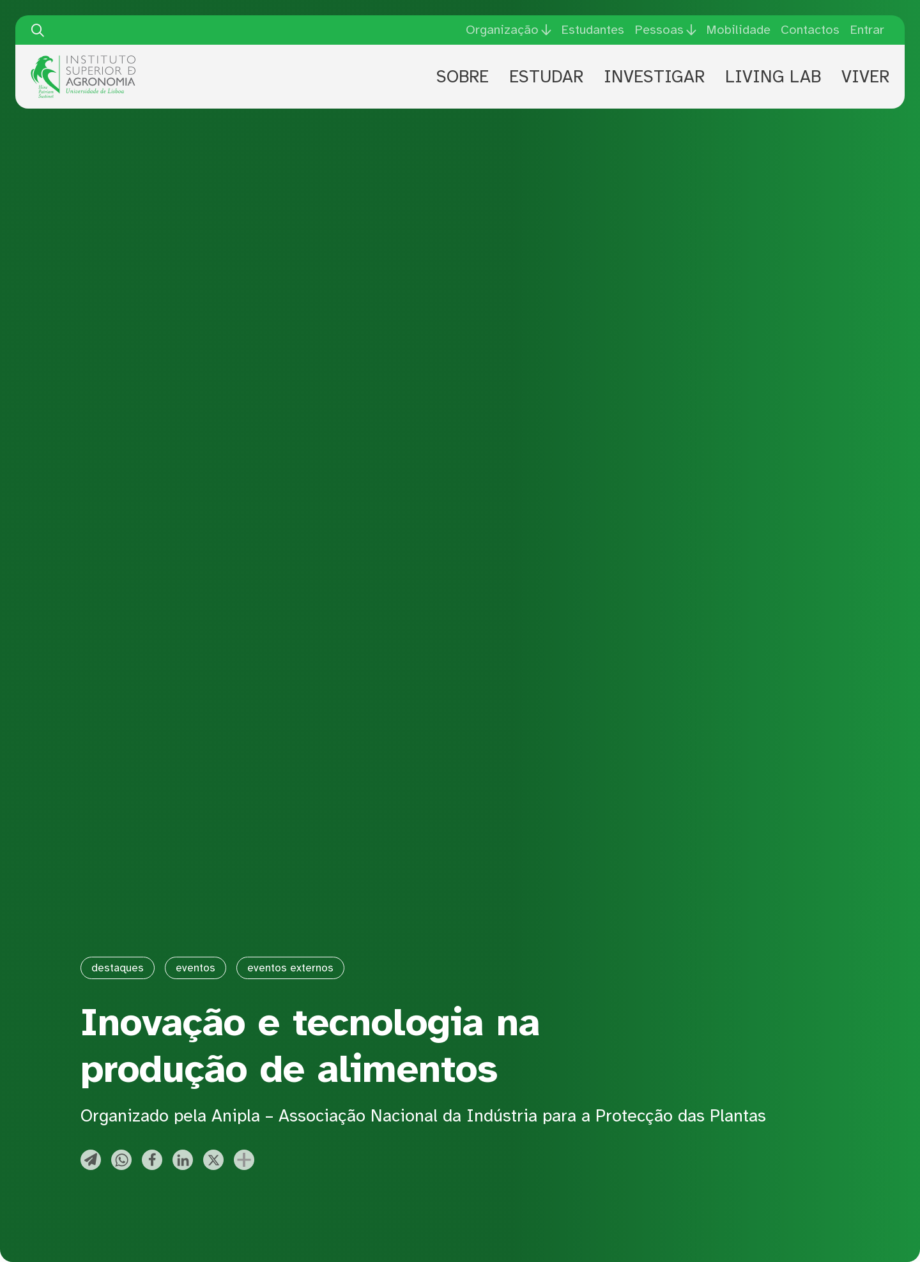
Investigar (654, 76)
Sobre (462, 76)
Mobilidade (738, 30)
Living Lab (773, 76)
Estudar (546, 76)
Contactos (810, 30)
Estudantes (592, 30)
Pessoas (659, 30)
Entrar (867, 30)
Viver (865, 76)
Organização (502, 30)
